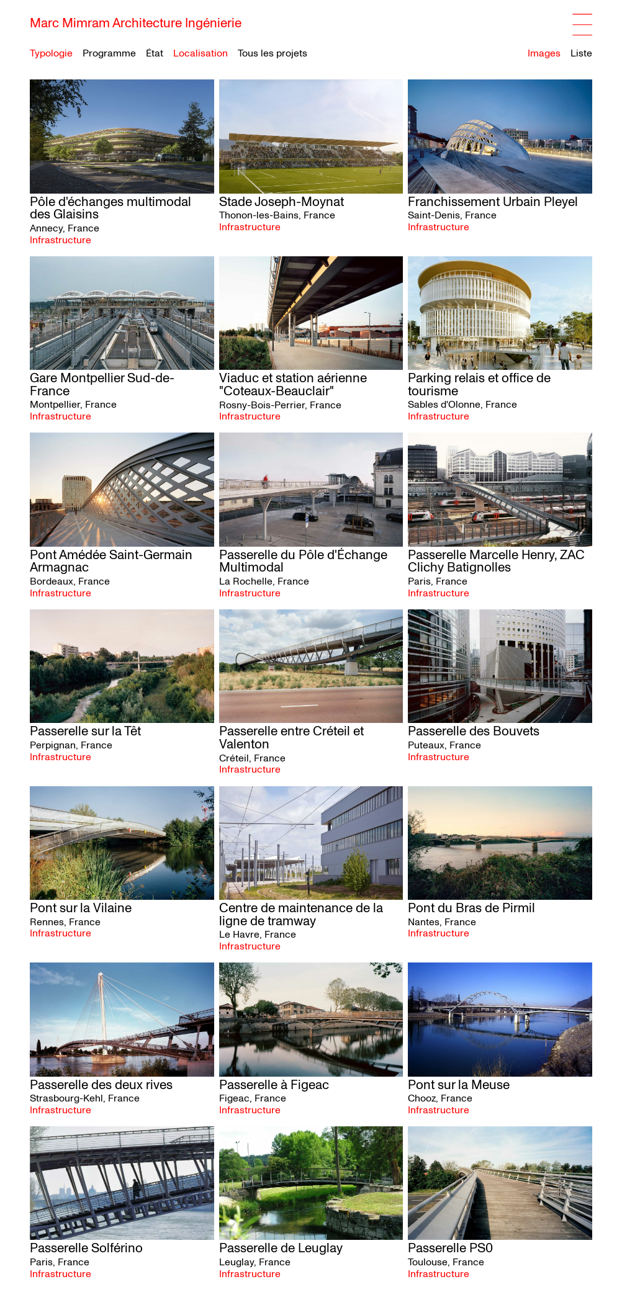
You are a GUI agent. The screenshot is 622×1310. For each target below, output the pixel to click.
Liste (581, 53)
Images (544, 53)
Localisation (200, 54)
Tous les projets (272, 53)
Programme (109, 54)
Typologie (51, 54)
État (154, 54)
